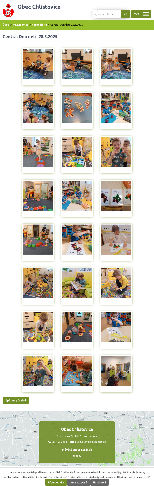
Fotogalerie (39, 24)
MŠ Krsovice (20, 24)
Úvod (6, 24)
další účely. (141, 472)
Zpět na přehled (15, 400)
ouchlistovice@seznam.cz (88, 441)
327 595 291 (57, 441)
